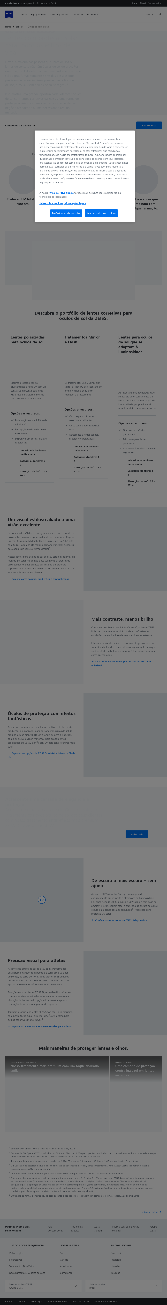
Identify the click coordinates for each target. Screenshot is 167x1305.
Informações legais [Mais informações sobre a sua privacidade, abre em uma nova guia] (75, 203)
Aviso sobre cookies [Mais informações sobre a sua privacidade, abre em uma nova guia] (51, 203)
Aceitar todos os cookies (101, 213)
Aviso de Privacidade (61, 193)
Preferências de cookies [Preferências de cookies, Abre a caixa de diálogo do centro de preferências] (66, 213)
